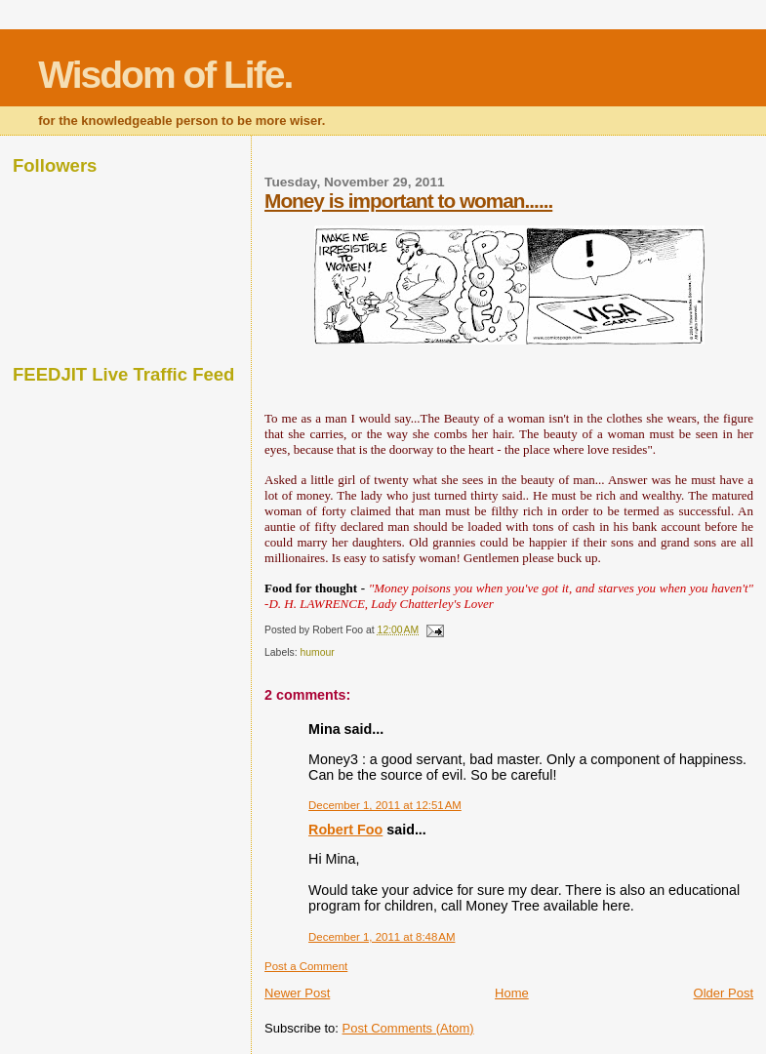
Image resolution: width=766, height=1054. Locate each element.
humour (317, 652)
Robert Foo (345, 829)
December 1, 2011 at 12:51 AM (385, 805)
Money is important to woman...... (408, 200)
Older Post (723, 993)
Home (512, 993)
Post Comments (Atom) (408, 1028)
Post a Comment (305, 966)
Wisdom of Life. (165, 75)
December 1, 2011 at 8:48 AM (381, 937)
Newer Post (297, 993)
